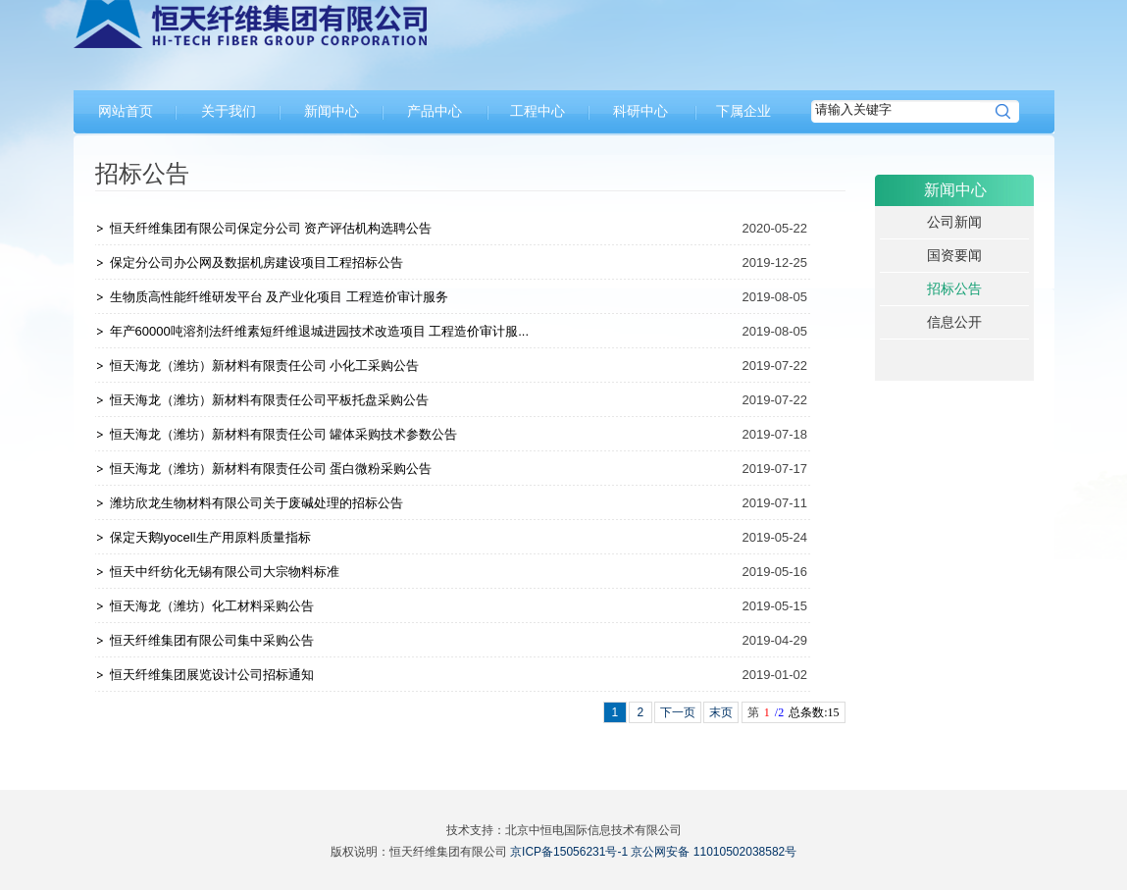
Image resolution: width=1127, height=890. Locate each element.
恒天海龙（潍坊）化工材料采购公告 (212, 606)
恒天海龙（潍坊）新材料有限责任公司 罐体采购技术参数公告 (284, 434)
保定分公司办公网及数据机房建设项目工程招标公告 (256, 262)
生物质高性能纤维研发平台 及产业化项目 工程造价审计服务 (279, 296)
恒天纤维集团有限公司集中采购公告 (212, 640)
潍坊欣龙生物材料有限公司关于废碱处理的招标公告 (256, 503)
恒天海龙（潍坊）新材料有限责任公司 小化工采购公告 (265, 365)
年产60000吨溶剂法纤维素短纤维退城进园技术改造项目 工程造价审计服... (320, 331)
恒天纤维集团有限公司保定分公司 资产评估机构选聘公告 (271, 228)
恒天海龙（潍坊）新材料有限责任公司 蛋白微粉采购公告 (271, 468)
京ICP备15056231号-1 (569, 852)
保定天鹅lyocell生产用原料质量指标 (210, 537)
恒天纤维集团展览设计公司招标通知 (212, 674)
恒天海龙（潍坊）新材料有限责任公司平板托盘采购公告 (269, 400)
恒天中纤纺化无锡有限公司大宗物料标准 (224, 571)
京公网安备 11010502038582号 (713, 852)
